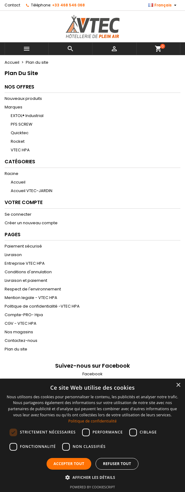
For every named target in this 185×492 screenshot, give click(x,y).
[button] (92, 477)
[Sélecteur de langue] (163, 5)
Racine (11, 173)
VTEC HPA (20, 150)
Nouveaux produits (23, 98)
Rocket (18, 141)
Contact (12, 5)
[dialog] (92, 435)
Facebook (92, 374)
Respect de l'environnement (33, 289)
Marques (13, 107)
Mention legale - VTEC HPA (31, 298)
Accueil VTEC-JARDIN (31, 191)
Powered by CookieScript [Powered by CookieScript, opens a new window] (92, 487)
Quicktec (19, 133)
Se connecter (18, 214)
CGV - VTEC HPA (20, 323)
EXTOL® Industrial (27, 116)
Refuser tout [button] (117, 463)
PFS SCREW (21, 124)
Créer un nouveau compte (31, 223)
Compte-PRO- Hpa (24, 315)
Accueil (18, 182)
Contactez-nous (21, 340)
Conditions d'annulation (28, 272)
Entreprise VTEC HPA (25, 263)
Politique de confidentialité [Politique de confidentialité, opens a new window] (92, 421)
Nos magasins (19, 332)
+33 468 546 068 (68, 5)
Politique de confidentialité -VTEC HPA (42, 306)
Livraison (13, 255)
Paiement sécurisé (23, 246)
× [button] (178, 385)
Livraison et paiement (26, 280)
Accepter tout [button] (69, 463)
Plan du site (16, 349)
